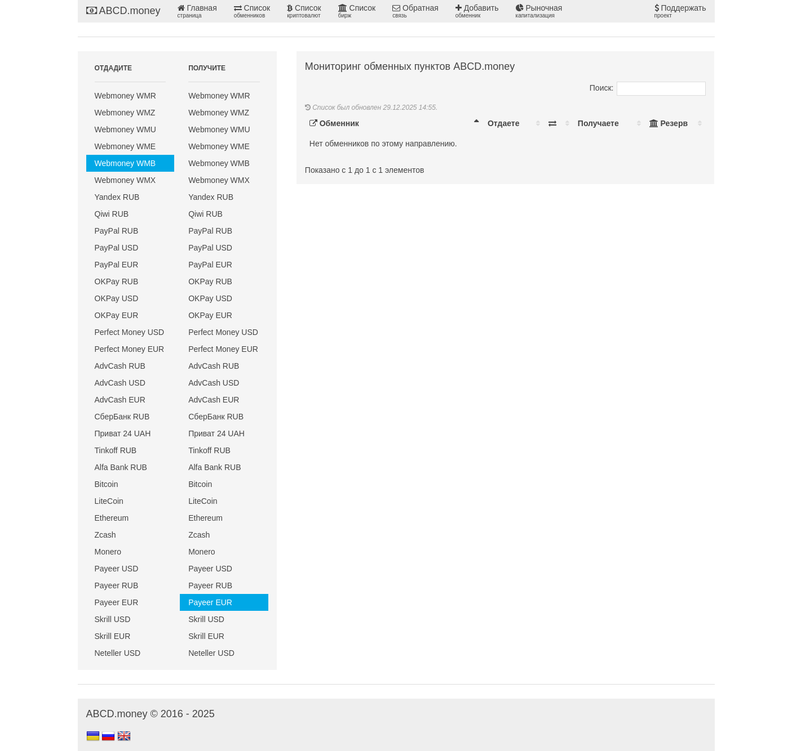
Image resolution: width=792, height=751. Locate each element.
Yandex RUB (117, 197)
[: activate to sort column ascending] (558, 123)
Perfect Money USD (130, 332)
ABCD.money (123, 10)
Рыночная (539, 11)
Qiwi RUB (112, 213)
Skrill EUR (113, 636)
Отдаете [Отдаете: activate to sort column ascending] (503, 123)
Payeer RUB (117, 585)
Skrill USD (113, 619)
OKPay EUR (117, 315)
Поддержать (680, 11)
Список (252, 11)
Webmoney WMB (125, 163)
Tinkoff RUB (116, 450)
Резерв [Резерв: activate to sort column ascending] (668, 123)
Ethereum (112, 517)
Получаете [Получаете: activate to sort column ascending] (598, 123)
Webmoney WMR (125, 95)
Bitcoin (106, 484)
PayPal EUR (117, 264)
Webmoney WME (125, 146)
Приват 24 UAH (123, 433)
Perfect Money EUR (130, 349)
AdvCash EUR (120, 399)
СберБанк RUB (122, 416)
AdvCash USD (120, 382)
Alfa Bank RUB (121, 467)
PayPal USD (117, 247)
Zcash (105, 534)
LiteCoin (109, 501)
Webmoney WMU (125, 129)
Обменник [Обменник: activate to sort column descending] (334, 123)
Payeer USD (117, 568)
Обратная (415, 11)
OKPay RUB (117, 281)
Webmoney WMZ (125, 112)
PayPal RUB (117, 230)
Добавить (477, 11)
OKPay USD (117, 298)
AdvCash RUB (120, 365)
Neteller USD (118, 653)
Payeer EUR (117, 602)
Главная (197, 11)
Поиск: (648, 87)
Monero (108, 551)
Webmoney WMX (125, 180)
